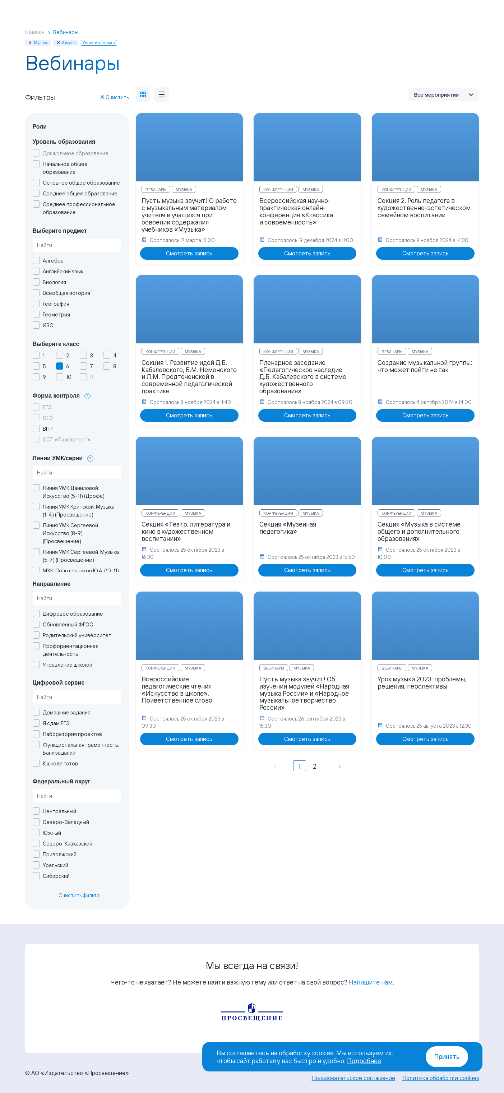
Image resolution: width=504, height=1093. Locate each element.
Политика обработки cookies (440, 1078)
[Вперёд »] (339, 765)
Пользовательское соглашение (353, 1078)
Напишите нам (371, 982)
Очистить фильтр (79, 895)
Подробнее (364, 1061)
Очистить (115, 97)
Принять (446, 1056)
